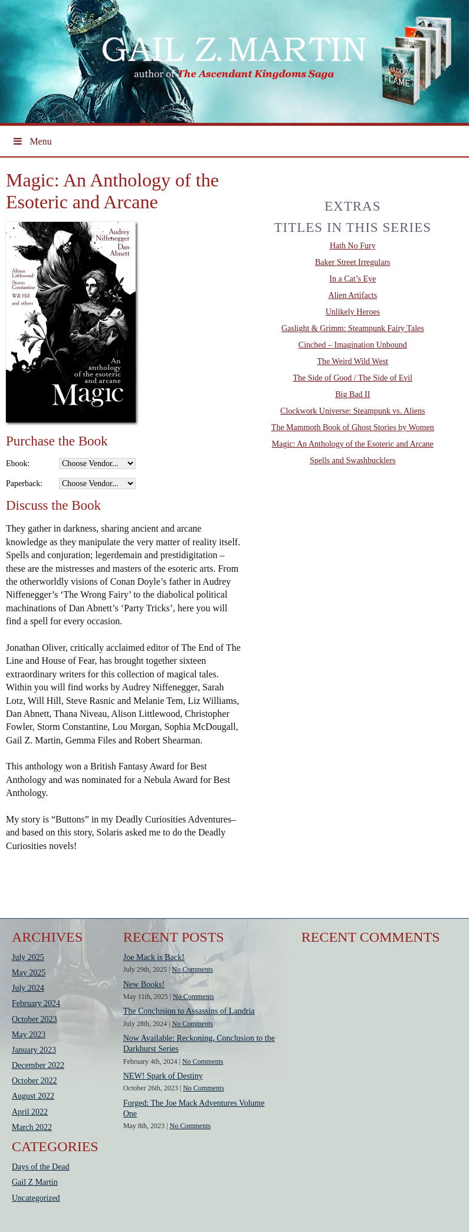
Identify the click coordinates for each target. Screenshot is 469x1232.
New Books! (144, 984)
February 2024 (36, 1003)
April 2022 (30, 1112)
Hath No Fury (353, 245)
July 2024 (28, 988)
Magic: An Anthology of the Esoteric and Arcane (353, 444)
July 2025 (28, 957)
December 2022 (38, 1065)
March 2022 (32, 1127)
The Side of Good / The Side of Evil (352, 377)
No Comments (193, 969)
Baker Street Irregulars (353, 262)
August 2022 (33, 1096)
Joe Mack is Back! (154, 957)
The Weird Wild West (352, 361)
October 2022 (34, 1080)
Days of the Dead (41, 1166)
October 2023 (34, 1019)
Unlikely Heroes (353, 311)
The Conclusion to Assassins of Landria (189, 1011)
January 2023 (34, 1050)
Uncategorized (36, 1198)
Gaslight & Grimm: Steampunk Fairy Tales (352, 328)
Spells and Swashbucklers (352, 460)
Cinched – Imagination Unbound (353, 344)
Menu (32, 141)
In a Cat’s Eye (352, 278)
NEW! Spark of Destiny (163, 1076)
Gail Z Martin (35, 1182)
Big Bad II (352, 394)
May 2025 (28, 972)
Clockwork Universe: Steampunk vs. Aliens (352, 411)
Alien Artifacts (352, 295)
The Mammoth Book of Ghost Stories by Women (352, 427)
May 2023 (28, 1034)
